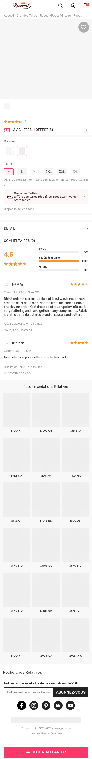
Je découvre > (50, 130)
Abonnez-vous (71, 692)
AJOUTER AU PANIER (46, 752)
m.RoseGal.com (25, 5)
